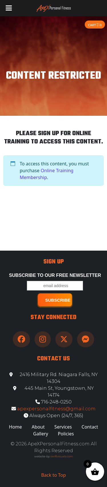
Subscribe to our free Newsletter (55, 275)
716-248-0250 (53, 402)
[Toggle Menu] (8, 8)
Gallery (40, 434)
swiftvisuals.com (62, 456)
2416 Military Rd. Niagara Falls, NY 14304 (53, 378)
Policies (66, 434)
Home (15, 427)
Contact (90, 427)
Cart (95, 25)
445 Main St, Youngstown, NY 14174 (53, 391)
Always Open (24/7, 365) (53, 415)
